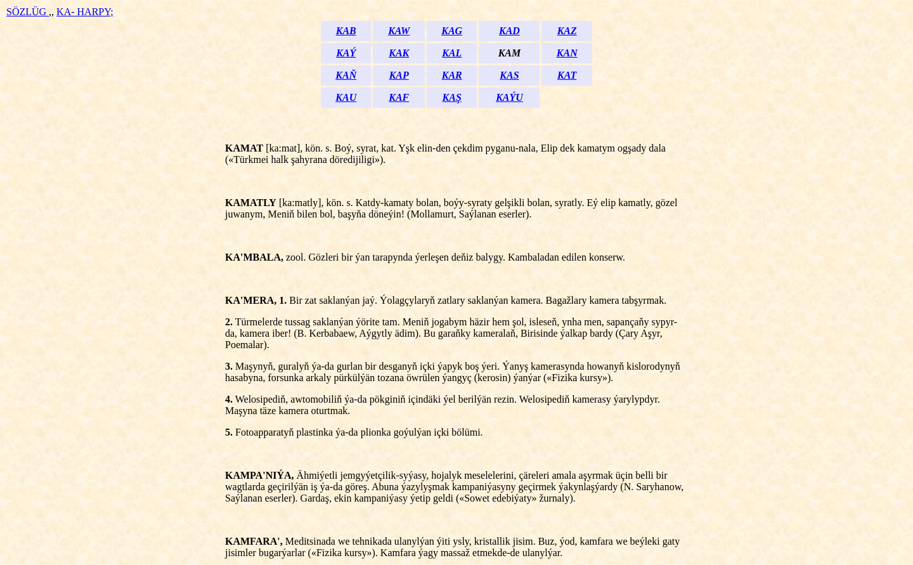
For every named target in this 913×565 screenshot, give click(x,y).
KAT (566, 75)
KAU (345, 97)
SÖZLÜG (27, 11)
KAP (399, 75)
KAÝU (509, 97)
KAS (509, 75)
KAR (452, 75)
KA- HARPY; (84, 11)
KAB (346, 30)
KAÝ (346, 53)
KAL (452, 53)
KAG (451, 30)
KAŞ (452, 97)
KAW (399, 30)
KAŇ (345, 75)
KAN (567, 53)
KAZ (567, 30)
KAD (509, 30)
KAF (399, 97)
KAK (399, 53)
